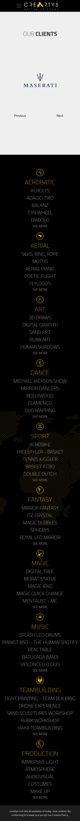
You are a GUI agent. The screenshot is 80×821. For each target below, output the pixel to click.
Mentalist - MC (40, 600)
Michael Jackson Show (40, 381)
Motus (40, 261)
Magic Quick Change (40, 593)
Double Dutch (40, 473)
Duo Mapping (40, 410)
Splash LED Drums (40, 635)
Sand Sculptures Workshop (40, 713)
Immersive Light (40, 761)
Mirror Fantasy (40, 508)
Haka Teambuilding (40, 727)
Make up (40, 791)
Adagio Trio (40, 197)
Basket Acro (40, 466)
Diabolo (40, 220)
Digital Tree (40, 571)
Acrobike (40, 444)
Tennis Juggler (40, 459)
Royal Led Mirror (40, 537)
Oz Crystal (40, 515)
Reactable (40, 649)
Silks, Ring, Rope (40, 254)
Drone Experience (40, 705)
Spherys (40, 530)
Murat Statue (40, 578)
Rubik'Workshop (40, 720)
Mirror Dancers (40, 388)
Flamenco (40, 403)
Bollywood (40, 395)
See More (40, 226)
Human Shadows (40, 346)
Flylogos (40, 283)
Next (60, 115)
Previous (20, 115)
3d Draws (40, 317)
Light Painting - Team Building (40, 698)
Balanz (40, 205)
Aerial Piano (40, 268)
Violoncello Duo (40, 664)
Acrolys (40, 190)
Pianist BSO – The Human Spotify (40, 642)
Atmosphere (40, 769)
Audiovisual (40, 776)
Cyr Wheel (40, 212)
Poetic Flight (40, 276)
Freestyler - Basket (40, 451)
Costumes (40, 784)
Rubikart (40, 339)
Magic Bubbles (40, 522)
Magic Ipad (40, 586)
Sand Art (40, 332)
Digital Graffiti (40, 324)
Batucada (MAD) (40, 657)
